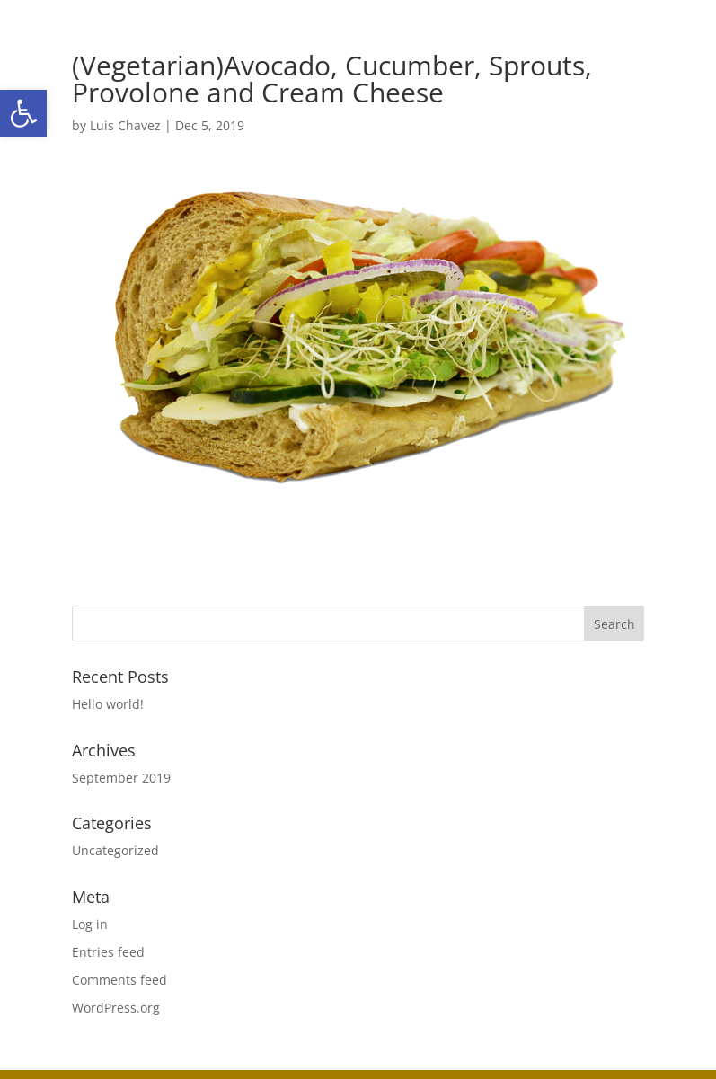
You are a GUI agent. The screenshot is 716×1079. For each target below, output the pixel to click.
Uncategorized (115, 850)
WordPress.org (116, 1007)
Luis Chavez (125, 125)
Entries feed (108, 951)
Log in (90, 924)
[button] (23, 113)
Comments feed (119, 979)
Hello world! (108, 703)
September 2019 (121, 777)
